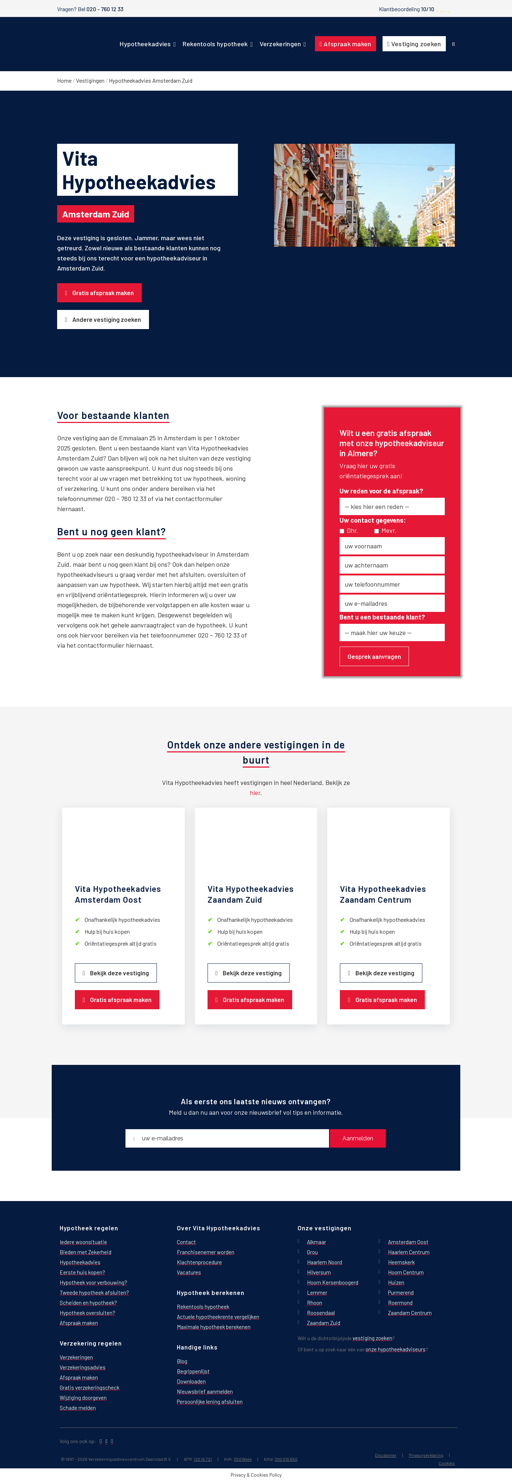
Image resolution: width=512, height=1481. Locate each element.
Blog (182, 1361)
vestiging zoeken (372, 1337)
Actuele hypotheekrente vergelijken (218, 1316)
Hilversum (319, 1272)
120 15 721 (203, 1458)
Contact (186, 1242)
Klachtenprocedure (199, 1262)
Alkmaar (316, 1242)
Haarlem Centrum (409, 1252)
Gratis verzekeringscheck (89, 1387)
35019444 (243, 1458)
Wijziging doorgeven (83, 1397)
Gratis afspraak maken (103, 292)
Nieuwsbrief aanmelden (205, 1391)
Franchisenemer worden (205, 1252)
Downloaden (191, 1381)
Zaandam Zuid (323, 1323)
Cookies (447, 1462)
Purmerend (401, 1292)
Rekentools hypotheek (203, 1306)
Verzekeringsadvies (83, 1367)
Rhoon (314, 1302)
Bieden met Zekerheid (85, 1252)
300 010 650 (286, 1458)
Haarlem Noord (324, 1262)
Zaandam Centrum (410, 1312)
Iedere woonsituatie (83, 1242)
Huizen (396, 1282)
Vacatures (189, 1272)
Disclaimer (386, 1454)
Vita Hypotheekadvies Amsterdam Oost (118, 894)
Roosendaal (321, 1312)
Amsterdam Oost (408, 1242)
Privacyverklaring (426, 1454)
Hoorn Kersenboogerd (332, 1282)
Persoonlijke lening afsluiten (210, 1401)
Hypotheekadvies (80, 1262)
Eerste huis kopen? (82, 1272)
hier (255, 792)
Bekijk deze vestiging (119, 972)
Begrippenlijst (193, 1371)
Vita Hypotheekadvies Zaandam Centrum (383, 894)
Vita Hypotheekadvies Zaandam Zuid (251, 894)
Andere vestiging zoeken (106, 319)
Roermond (400, 1302)
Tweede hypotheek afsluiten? (94, 1292)
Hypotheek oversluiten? (87, 1312)
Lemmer (317, 1292)
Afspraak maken (79, 1323)
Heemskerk (401, 1262)
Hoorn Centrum (406, 1272)
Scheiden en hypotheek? (88, 1302)
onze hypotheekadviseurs (396, 1349)
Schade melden (78, 1407)
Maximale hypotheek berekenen (214, 1327)
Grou (312, 1252)
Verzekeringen (76, 1357)
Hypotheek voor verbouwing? (93, 1282)
